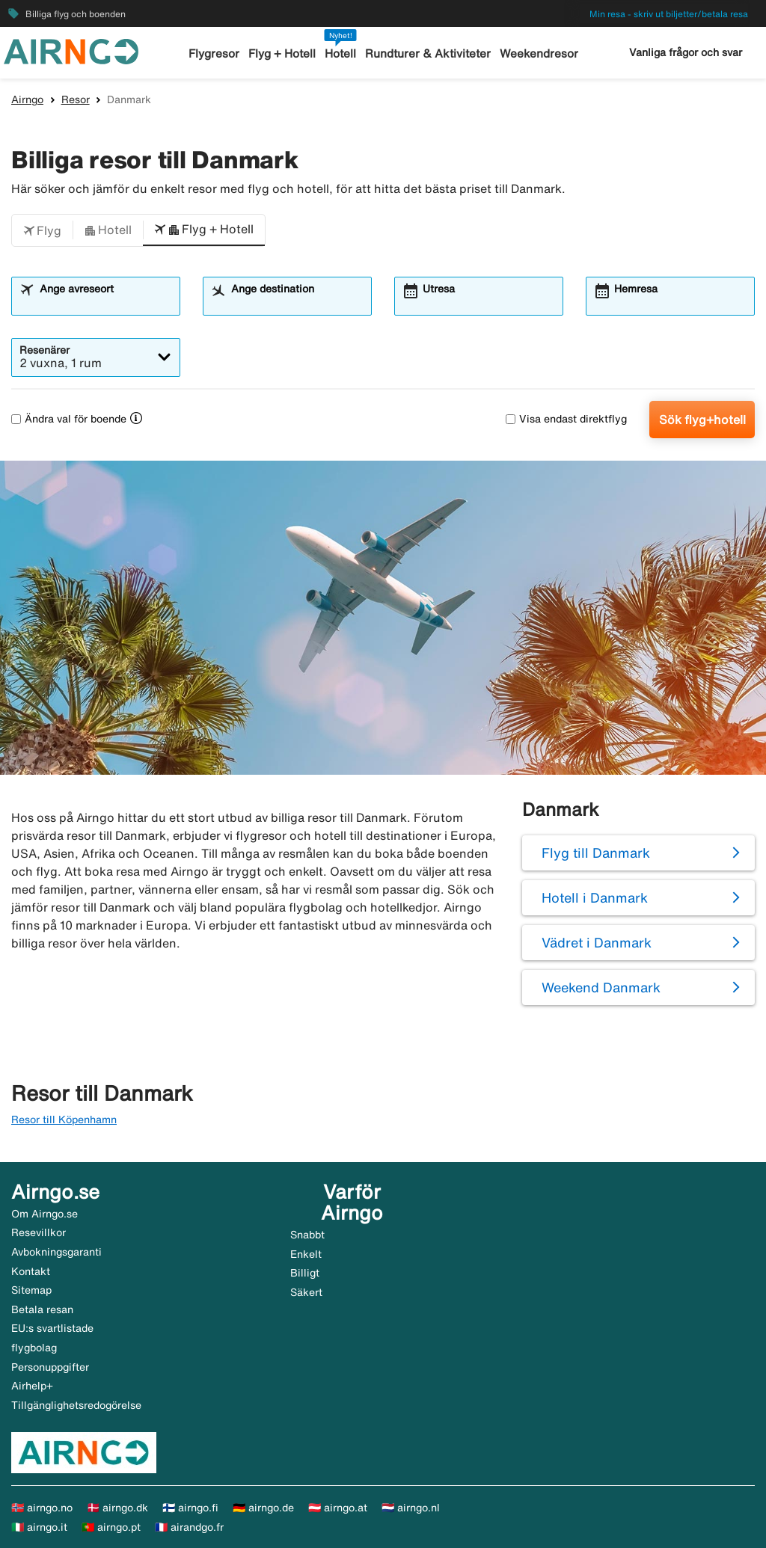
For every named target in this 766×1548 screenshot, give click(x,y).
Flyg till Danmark (596, 852)
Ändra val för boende (68, 419)
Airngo (27, 99)
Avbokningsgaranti (56, 1252)
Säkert (306, 1292)
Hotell (341, 53)
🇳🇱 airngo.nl (411, 1507)
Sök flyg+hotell (702, 420)
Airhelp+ (32, 1385)
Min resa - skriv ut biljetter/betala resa (668, 14)
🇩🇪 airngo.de (263, 1507)
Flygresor (214, 53)
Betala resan (42, 1309)
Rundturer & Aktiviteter (428, 53)
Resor (75, 99)
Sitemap (31, 1290)
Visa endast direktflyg (566, 419)
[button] (42, 230)
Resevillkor (38, 1232)
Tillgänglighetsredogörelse (76, 1405)
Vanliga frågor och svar (685, 52)
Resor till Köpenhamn (64, 1119)
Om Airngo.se (44, 1213)
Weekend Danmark (601, 987)
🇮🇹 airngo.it (39, 1527)
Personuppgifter (50, 1367)
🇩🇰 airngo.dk (117, 1507)
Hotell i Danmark (595, 897)
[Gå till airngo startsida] (71, 50)
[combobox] (104, 303)
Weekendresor (538, 53)
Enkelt (306, 1254)
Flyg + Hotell (282, 53)
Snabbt (307, 1234)
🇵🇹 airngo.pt (111, 1527)
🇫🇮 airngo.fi (190, 1507)
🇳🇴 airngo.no (42, 1507)
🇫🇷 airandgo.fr (189, 1527)
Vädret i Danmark (597, 942)
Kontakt (30, 1271)
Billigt (304, 1273)
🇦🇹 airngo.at (337, 1507)
